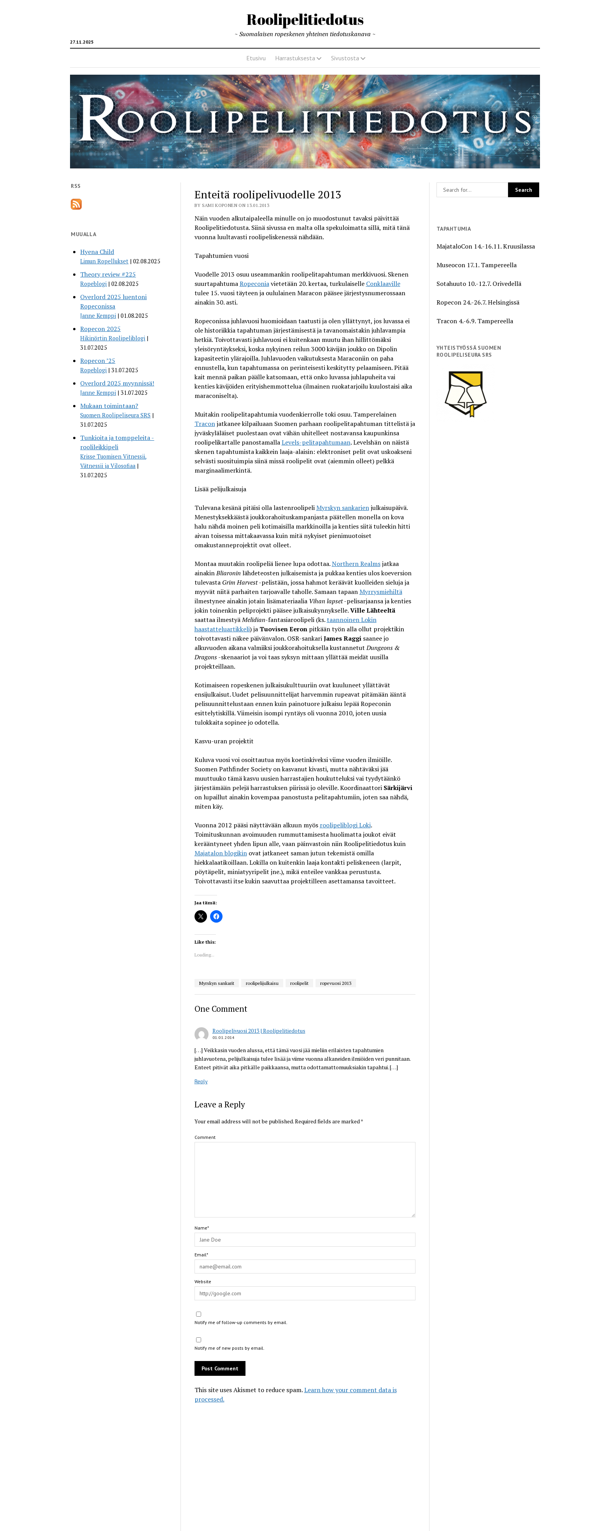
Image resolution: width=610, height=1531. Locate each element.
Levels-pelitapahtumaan (316, 442)
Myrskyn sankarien (342, 507)
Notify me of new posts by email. (230, 1348)
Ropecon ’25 (97, 360)
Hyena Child (97, 251)
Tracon (205, 423)
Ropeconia (254, 283)
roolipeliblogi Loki (345, 825)
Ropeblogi (93, 283)
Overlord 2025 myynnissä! (117, 383)
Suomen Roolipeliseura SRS (115, 415)
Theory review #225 (108, 274)
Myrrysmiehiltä (380, 591)
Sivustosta (345, 58)
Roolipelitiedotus (305, 19)
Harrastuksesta (295, 58)
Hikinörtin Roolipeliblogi (112, 338)
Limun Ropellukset (104, 261)
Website (203, 1281)
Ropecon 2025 (100, 328)
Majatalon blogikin (221, 853)
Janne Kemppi (98, 315)
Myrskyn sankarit (216, 983)
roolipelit (299, 983)
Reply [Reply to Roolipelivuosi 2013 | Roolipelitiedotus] (201, 1081)
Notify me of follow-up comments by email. (241, 1322)
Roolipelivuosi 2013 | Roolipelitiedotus (258, 1030)
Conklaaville (383, 283)
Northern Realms (356, 563)
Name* (202, 1228)
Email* (201, 1255)
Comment (205, 1137)
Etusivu (256, 58)
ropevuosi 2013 (335, 983)
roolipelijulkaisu (262, 983)
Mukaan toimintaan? (109, 405)
